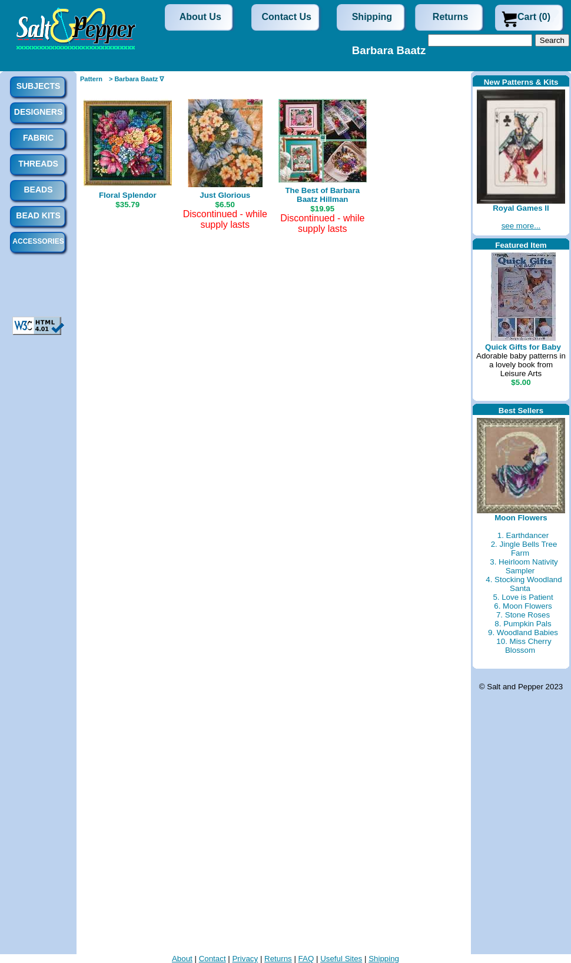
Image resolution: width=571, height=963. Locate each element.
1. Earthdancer (523, 535)
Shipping (372, 17)
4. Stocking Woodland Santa (524, 584)
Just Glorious (225, 195)
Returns (450, 17)
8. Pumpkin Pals (522, 623)
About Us (200, 17)
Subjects (38, 86)
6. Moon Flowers (523, 606)
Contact (212, 958)
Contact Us (286, 17)
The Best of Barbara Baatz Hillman (322, 195)
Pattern (91, 78)
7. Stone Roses (523, 614)
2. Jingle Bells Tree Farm (524, 548)
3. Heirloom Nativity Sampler (524, 566)
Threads (38, 163)
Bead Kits (38, 215)
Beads (38, 189)
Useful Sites (341, 958)
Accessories (38, 241)
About (182, 958)
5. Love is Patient (523, 597)
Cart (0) (533, 17)
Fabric (38, 137)
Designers (38, 112)
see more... (521, 225)
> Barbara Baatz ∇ (136, 78)
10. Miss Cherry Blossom (523, 646)
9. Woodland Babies (523, 632)
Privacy (245, 958)
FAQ (306, 958)
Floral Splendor (128, 195)
